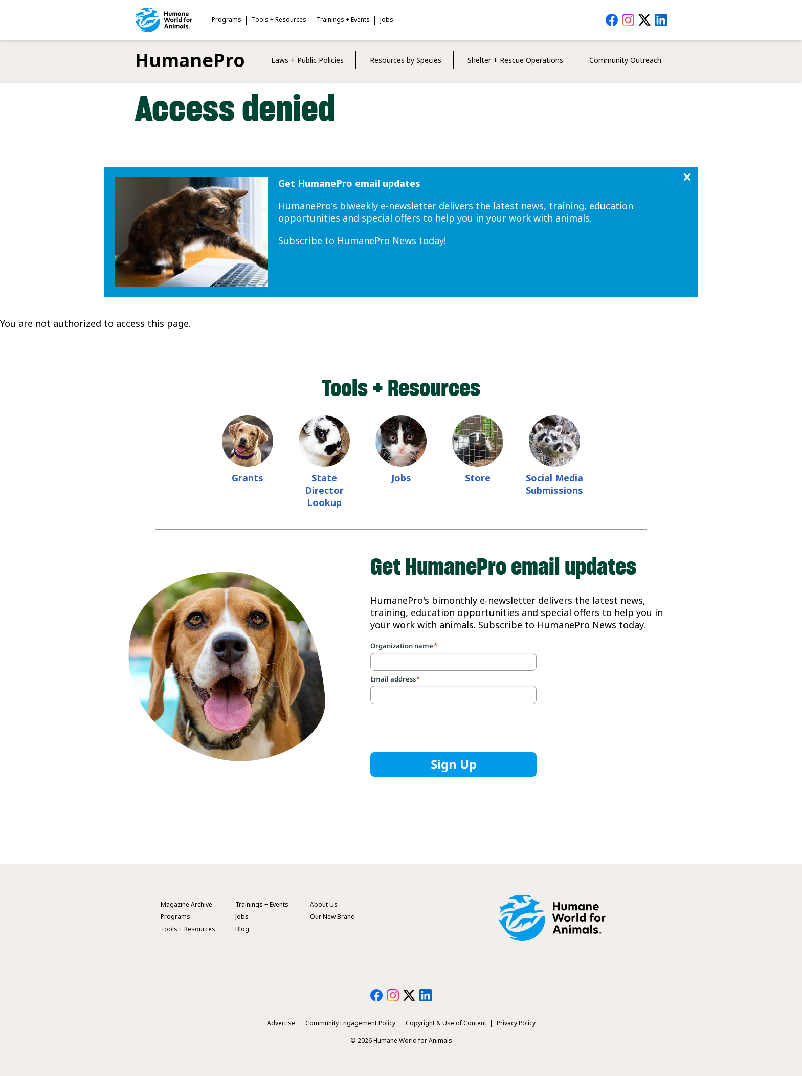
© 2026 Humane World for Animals (401, 1040)
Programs (226, 19)
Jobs (386, 19)
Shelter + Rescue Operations (515, 60)
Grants (247, 478)
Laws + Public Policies (307, 60)
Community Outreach (625, 60)
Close (687, 177)
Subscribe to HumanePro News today (361, 240)
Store (478, 478)
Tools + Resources (279, 19)
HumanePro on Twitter (644, 20)
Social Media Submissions (554, 484)
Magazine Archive (186, 904)
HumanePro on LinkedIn (661, 20)
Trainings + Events (343, 19)
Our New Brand (332, 916)
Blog (242, 929)
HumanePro (190, 60)
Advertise (281, 1023)
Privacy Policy (516, 1023)
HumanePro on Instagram (628, 20)
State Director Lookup (324, 490)
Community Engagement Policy (350, 1023)
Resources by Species (405, 60)
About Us (324, 904)
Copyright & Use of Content (446, 1023)
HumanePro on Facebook (612, 20)
